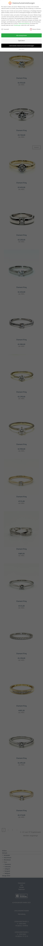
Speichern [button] (21, 41)
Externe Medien (35, 29)
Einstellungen (17, 25)
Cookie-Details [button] (21, 49)
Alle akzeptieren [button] (21, 35)
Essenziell (5, 29)
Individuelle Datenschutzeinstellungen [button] (21, 46)
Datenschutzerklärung (24, 23)
